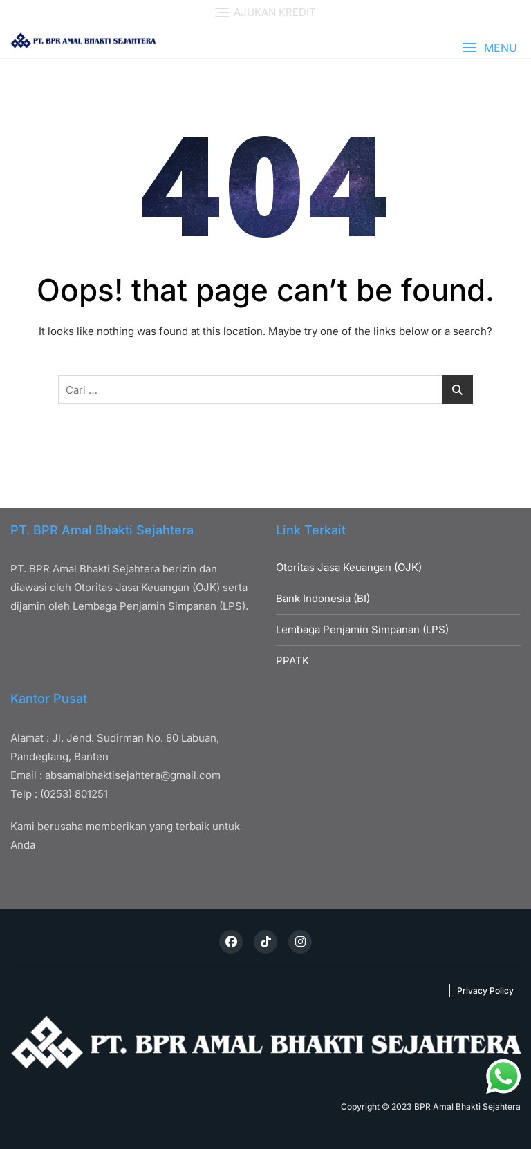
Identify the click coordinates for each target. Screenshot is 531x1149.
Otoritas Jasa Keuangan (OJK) (349, 567)
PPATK (292, 660)
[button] (489, 48)
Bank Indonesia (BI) (323, 598)
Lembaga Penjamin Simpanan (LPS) (362, 629)
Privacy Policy (485, 990)
